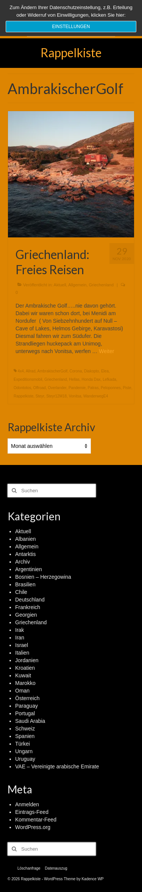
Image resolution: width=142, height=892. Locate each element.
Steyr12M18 (56, 396)
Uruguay (25, 759)
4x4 (21, 371)
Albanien (25, 539)
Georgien (26, 615)
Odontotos (22, 388)
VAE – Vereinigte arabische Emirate (57, 766)
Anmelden (27, 804)
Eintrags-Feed (31, 812)
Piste (127, 388)
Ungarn (24, 751)
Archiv (22, 562)
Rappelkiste (71, 52)
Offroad (39, 388)
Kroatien (25, 668)
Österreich (27, 698)
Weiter (106, 351)
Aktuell (60, 285)
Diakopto (91, 371)
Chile (21, 592)
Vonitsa (75, 396)
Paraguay (26, 706)
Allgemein (77, 285)
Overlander (57, 388)
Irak (19, 630)
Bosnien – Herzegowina (43, 577)
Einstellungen (71, 26)
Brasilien (25, 584)
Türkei (22, 744)
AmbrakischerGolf (52, 371)
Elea (105, 371)
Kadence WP (92, 879)
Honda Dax (91, 379)
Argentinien (28, 569)
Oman (22, 691)
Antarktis (25, 554)
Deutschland (30, 600)
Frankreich (27, 607)
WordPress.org (32, 827)
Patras (93, 388)
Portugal (25, 713)
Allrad (31, 371)
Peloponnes (111, 388)
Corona (76, 371)
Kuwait (23, 675)
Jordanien (27, 660)
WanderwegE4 (95, 396)
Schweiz (25, 729)
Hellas (74, 379)
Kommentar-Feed (35, 820)
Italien (22, 653)
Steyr (40, 396)
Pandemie (77, 388)
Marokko (25, 683)
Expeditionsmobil (28, 379)
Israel (21, 645)
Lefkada (109, 379)
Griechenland (101, 285)
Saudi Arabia (30, 721)
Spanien (24, 736)
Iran (19, 637)
